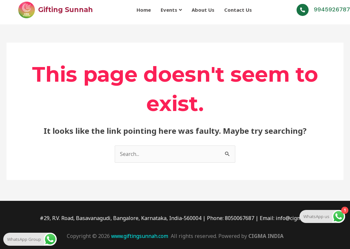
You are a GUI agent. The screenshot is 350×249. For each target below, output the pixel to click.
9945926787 (332, 9)
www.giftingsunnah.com (139, 236)
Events (171, 9)
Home (144, 9)
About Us (203, 9)
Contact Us (238, 9)
